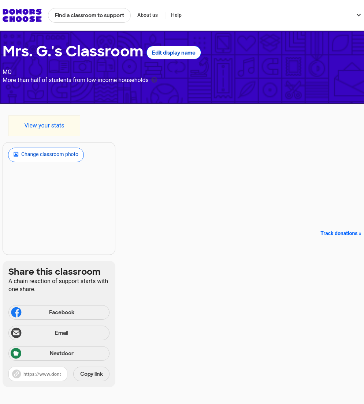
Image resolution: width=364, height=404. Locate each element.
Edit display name (174, 52)
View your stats (44, 125)
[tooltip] (154, 79)
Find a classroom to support (89, 15)
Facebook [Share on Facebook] (42, 313)
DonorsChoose (22, 15)
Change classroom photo (46, 155)
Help (176, 15)
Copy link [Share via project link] (91, 374)
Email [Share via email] (39, 333)
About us (147, 15)
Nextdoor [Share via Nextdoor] (42, 354)
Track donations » (340, 233)
